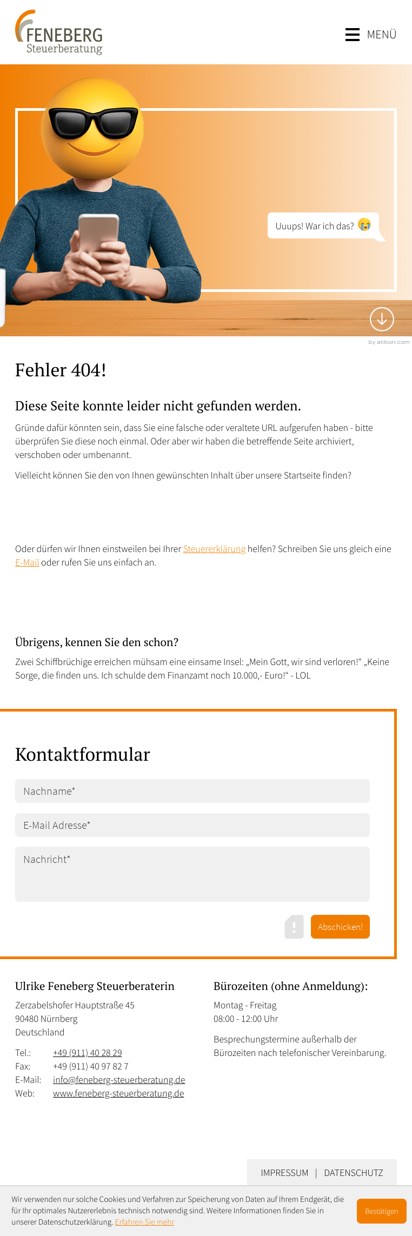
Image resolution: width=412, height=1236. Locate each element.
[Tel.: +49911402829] (87, 1052)
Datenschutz (353, 1172)
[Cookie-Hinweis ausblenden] (382, 1211)
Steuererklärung (214, 548)
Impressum (284, 1172)
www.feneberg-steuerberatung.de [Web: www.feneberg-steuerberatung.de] (118, 1093)
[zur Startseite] (58, 32)
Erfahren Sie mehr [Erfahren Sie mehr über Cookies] (145, 1222)
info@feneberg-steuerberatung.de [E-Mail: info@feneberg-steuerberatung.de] (119, 1079)
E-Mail (27, 562)
